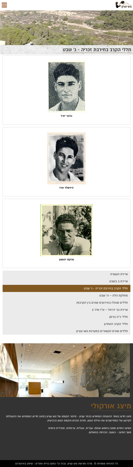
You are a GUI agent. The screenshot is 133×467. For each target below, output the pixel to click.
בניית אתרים (42, 463)
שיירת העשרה (119, 274)
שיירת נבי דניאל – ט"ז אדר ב (110, 310)
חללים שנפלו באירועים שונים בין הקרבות (102, 302)
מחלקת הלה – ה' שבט (113, 295)
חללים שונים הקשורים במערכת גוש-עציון (102, 331)
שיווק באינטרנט (24, 463)
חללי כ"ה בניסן (118, 317)
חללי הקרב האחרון (116, 324)
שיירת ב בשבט (118, 281)
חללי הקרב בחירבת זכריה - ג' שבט (106, 288)
